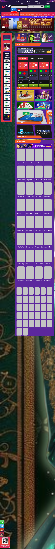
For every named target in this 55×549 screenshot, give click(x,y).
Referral (51, 14)
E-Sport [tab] (41, 58)
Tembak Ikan (45, 14)
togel (29, 14)
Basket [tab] (32, 58)
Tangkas (39, 14)
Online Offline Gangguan (7, 117)
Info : (3, 17)
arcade (22, 14)
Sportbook (4, 14)
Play (23, 85)
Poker (25, 14)
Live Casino (34, 14)
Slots (14, 14)
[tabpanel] (35, 74)
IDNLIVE (17, 14)
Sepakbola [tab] (22, 58)
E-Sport (10, 14)
